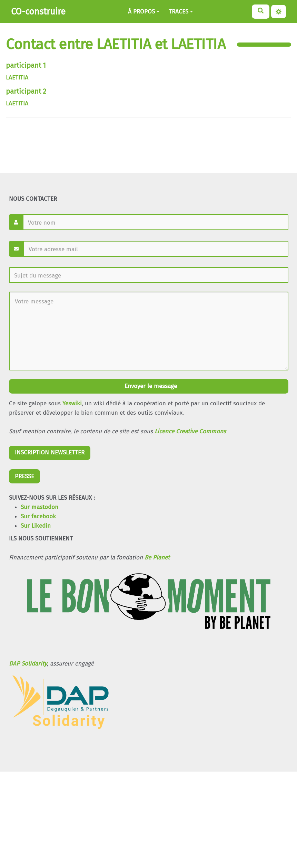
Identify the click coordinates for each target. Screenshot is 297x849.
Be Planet (157, 557)
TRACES (181, 11)
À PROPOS (143, 11)
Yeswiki (72, 403)
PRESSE (24, 476)
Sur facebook (38, 516)
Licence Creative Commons (190, 431)
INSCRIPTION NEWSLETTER (50, 452)
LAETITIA (17, 77)
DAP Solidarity (28, 663)
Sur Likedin (36, 525)
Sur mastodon (39, 507)
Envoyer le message (150, 386)
